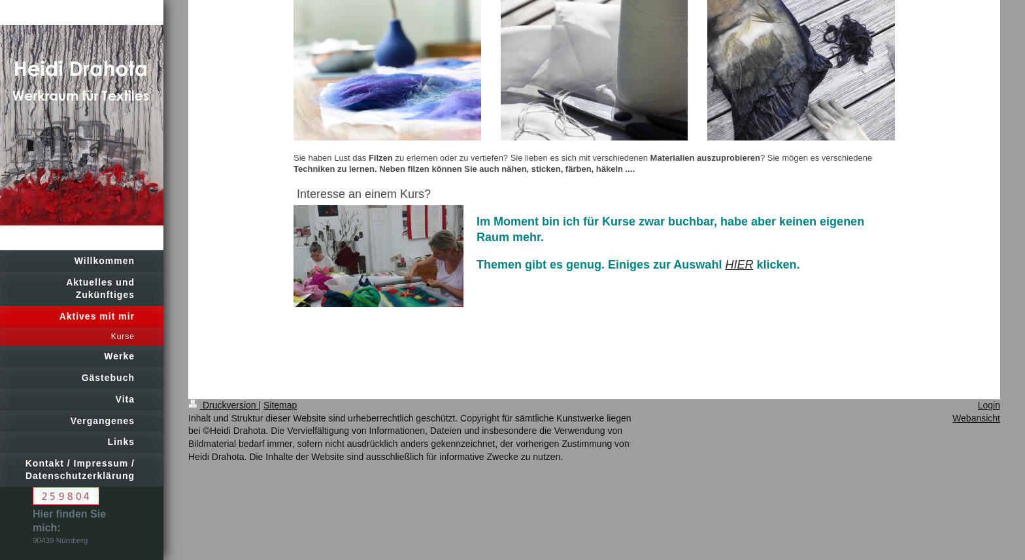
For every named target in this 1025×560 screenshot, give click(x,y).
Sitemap (280, 405)
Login (989, 405)
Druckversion (223, 405)
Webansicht (976, 418)
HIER (739, 264)
